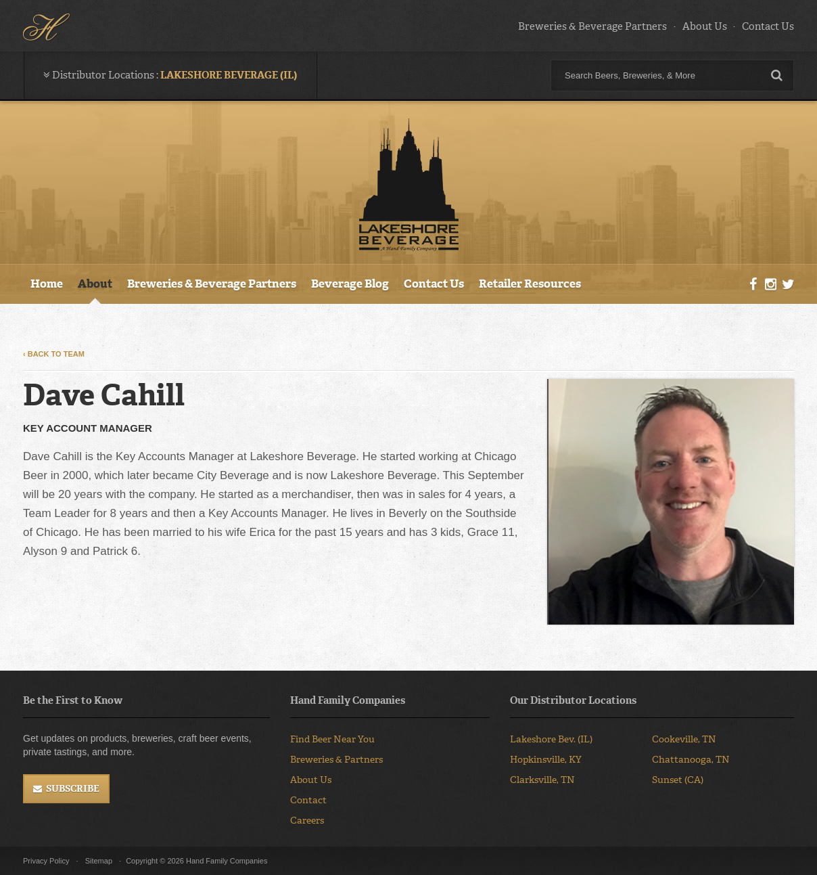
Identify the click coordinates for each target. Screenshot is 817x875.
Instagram (770, 285)
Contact (308, 800)
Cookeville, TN (684, 739)
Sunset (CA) (677, 779)
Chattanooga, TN (691, 759)
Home (46, 283)
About (95, 283)
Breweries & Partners (336, 759)
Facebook (753, 285)
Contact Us (768, 26)
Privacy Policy (46, 861)
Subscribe (72, 788)
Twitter (788, 285)
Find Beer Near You (332, 739)
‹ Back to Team (54, 354)
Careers (307, 820)
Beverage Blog (350, 283)
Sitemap (98, 861)
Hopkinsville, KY (546, 759)
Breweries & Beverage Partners (592, 26)
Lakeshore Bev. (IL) (551, 739)
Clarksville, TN (542, 779)
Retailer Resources (530, 283)
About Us (704, 26)
